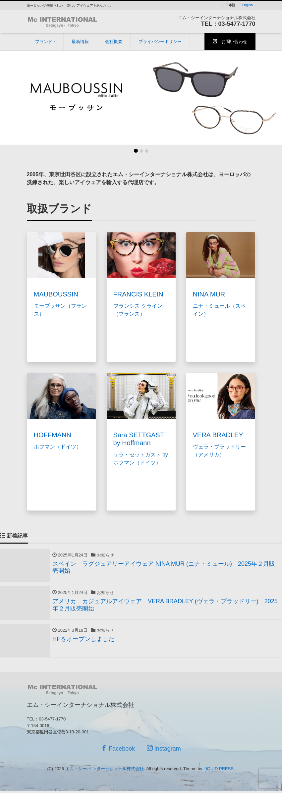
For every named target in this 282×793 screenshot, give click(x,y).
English (247, 5)
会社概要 (113, 41)
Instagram (164, 752)
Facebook (118, 752)
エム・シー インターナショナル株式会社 (104, 772)
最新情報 (80, 41)
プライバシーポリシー (160, 41)
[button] (21, 98)
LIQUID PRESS (218, 772)
